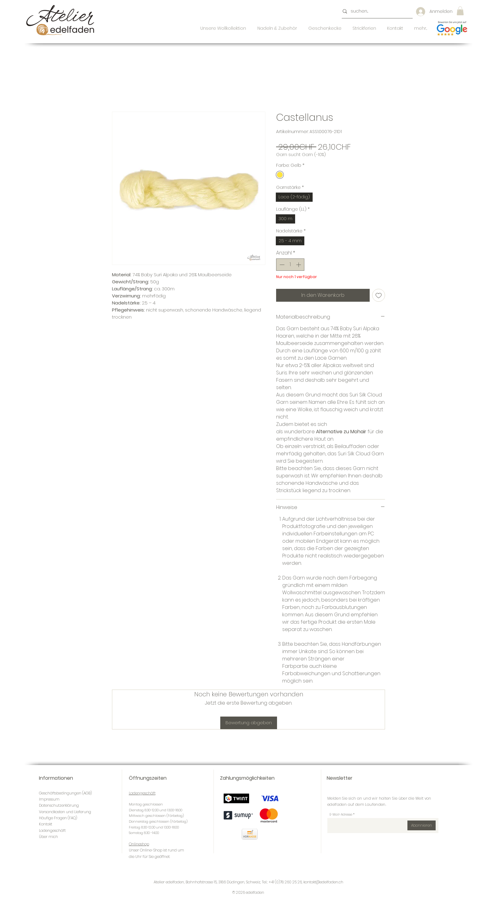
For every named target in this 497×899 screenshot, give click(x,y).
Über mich (48, 836)
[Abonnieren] (421, 825)
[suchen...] (375, 11)
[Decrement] (281, 264)
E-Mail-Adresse (340, 814)
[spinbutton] (290, 264)
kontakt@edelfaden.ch (323, 882)
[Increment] (299, 264)
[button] (460, 10)
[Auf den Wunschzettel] (378, 295)
